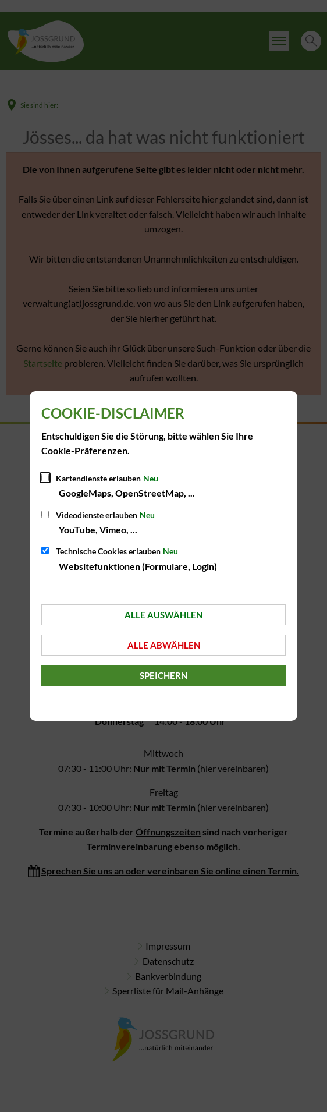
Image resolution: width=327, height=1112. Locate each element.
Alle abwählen (163, 645)
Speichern (163, 675)
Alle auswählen (163, 615)
